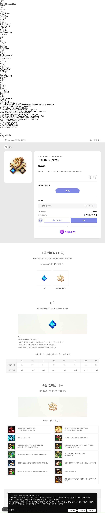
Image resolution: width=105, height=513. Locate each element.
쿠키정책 (18, 504)
